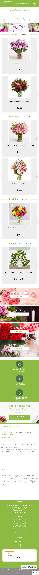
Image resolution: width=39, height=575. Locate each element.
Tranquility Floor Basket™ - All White (19, 272)
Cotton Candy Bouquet (19, 183)
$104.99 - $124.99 (19, 279)
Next (36, 56)
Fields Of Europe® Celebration (19, 228)
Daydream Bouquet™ (19, 63)
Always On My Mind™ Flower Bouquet (19, 145)
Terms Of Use (8, 572)
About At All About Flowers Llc (11, 427)
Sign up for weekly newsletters (19, 417)
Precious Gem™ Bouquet (19, 101)
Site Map (19, 574)
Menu (4, 21)
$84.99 (19, 70)
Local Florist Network (28, 572)
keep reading (10, 434)
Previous (2, 56)
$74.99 (19, 235)
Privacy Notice (17, 572)
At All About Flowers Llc (19, 10)
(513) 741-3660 (8, 2)
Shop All (24, 34)
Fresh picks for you (19, 408)
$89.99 (19, 108)
